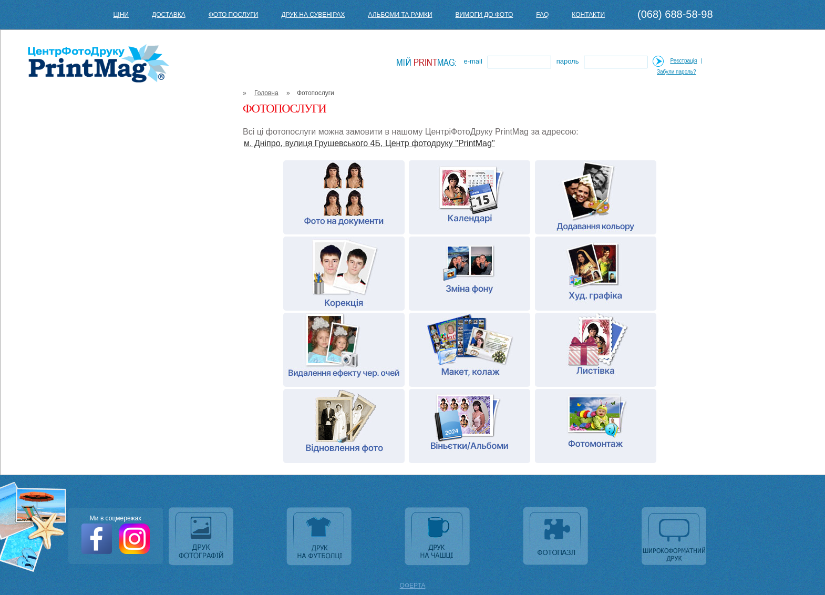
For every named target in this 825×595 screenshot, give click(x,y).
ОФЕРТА (413, 585)
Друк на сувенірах (313, 14)
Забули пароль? (676, 72)
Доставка (168, 14)
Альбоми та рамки (400, 14)
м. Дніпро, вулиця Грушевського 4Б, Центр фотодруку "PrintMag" (369, 143)
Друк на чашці (438, 537)
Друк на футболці (320, 537)
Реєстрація (683, 61)
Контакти (588, 14)
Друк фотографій (202, 537)
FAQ (542, 14)
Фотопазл (557, 537)
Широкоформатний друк (675, 537)
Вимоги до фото (484, 14)
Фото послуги (234, 14)
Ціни (121, 14)
